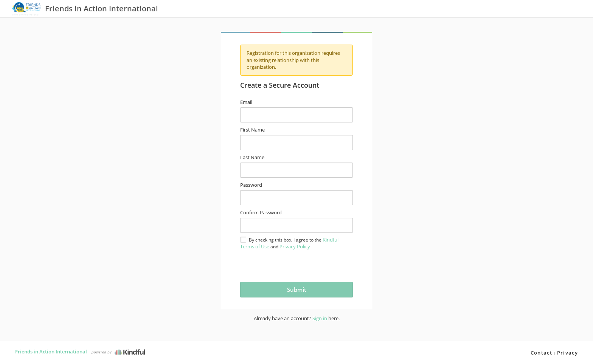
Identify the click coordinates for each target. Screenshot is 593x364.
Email (246, 102)
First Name (252, 129)
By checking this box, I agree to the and (289, 243)
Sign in (319, 318)
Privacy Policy (294, 246)
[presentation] (284, 265)
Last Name (252, 157)
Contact (541, 352)
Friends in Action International (51, 351)
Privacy (567, 352)
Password (251, 184)
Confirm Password (261, 212)
